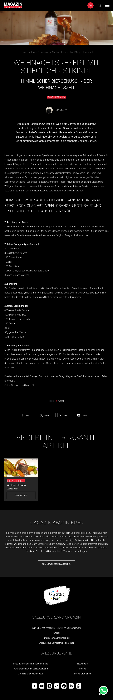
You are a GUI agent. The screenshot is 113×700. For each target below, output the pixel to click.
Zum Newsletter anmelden (56, 564)
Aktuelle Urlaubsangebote (30, 673)
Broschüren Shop (82, 673)
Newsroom (82, 663)
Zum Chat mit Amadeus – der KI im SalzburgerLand (56, 628)
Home (23, 52)
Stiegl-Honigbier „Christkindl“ (38, 123)
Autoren (56, 633)
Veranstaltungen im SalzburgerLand (31, 668)
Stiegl (38, 168)
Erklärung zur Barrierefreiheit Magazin (56, 643)
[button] (28, 415)
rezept (61, 401)
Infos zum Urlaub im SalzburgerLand (30, 663)
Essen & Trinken (39, 52)
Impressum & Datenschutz (56, 638)
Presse (82, 668)
